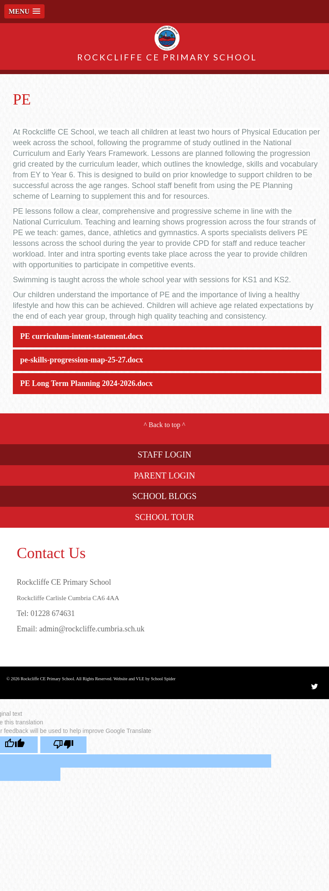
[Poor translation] (63, 744)
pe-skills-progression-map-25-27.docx (81, 360)
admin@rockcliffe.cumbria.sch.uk (92, 629)
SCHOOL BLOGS (164, 496)
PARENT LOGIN (164, 475)
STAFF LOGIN (164, 454)
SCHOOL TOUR (164, 517)
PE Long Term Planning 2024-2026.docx (86, 383)
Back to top (164, 424)
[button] (24, 11)
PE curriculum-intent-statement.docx (81, 336)
